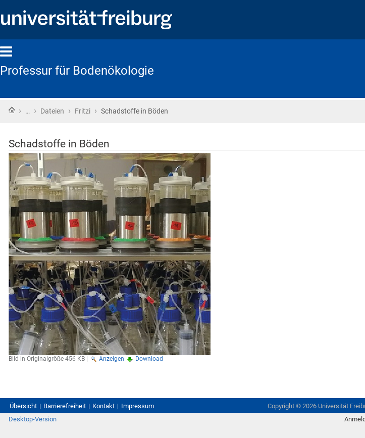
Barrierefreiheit (64, 406)
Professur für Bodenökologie (77, 71)
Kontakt (103, 406)
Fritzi (82, 111)
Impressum (137, 406)
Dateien (52, 111)
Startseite (12, 110)
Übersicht (23, 406)
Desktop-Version (33, 419)
